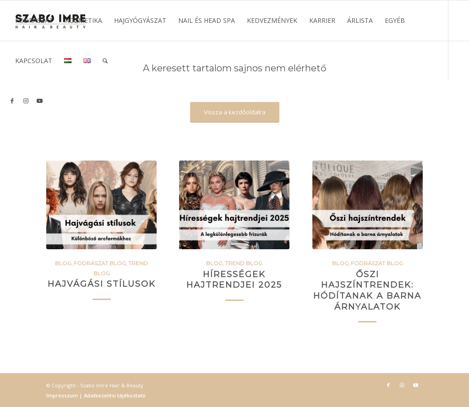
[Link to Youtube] (39, 100)
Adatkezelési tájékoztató (114, 395)
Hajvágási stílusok (102, 283)
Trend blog (243, 263)
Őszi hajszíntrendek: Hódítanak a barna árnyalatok (367, 290)
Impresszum (62, 395)
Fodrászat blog (100, 263)
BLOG (63, 263)
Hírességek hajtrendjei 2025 (234, 279)
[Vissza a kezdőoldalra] (234, 112)
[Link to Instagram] (26, 100)
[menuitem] (34, 20)
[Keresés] (105, 61)
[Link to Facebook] (12, 100)
